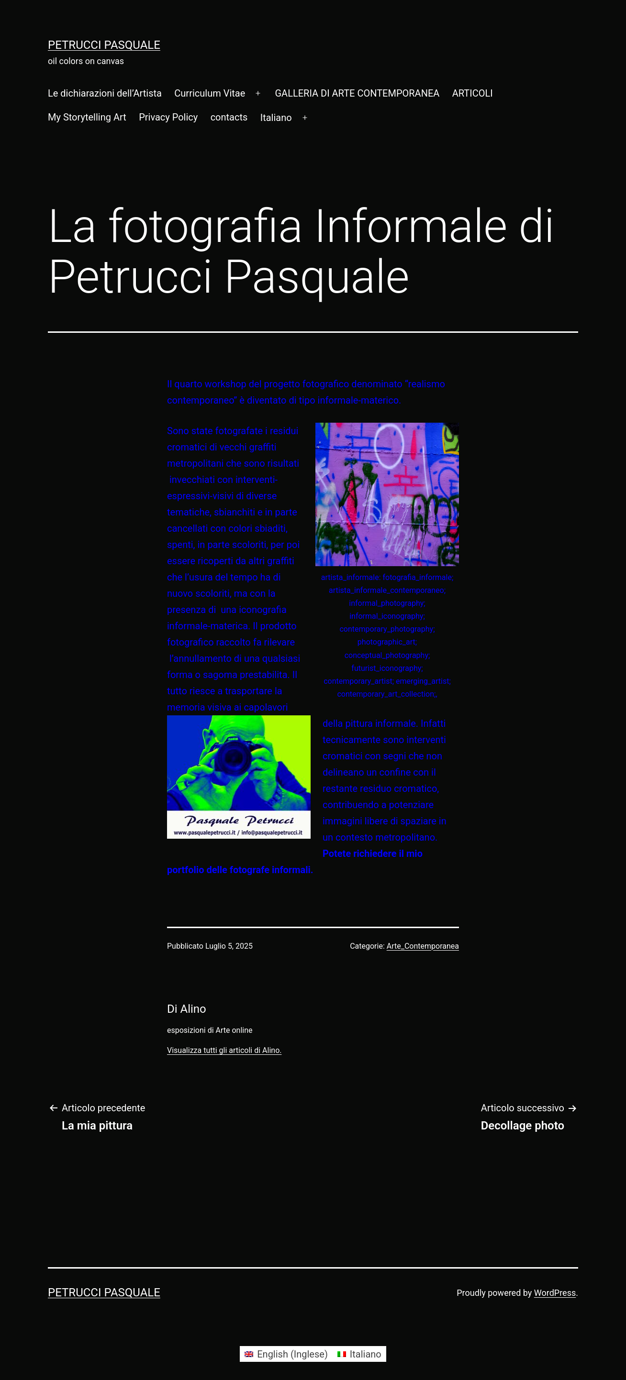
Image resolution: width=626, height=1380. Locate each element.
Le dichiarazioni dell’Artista (105, 93)
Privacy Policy (168, 117)
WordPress (555, 1293)
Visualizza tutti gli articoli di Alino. (224, 1050)
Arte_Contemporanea (423, 946)
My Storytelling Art (87, 117)
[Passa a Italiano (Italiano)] (359, 1354)
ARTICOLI (472, 93)
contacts (229, 117)
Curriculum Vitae (209, 93)
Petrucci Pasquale (104, 45)
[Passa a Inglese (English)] (286, 1354)
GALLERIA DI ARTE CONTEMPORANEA (357, 93)
